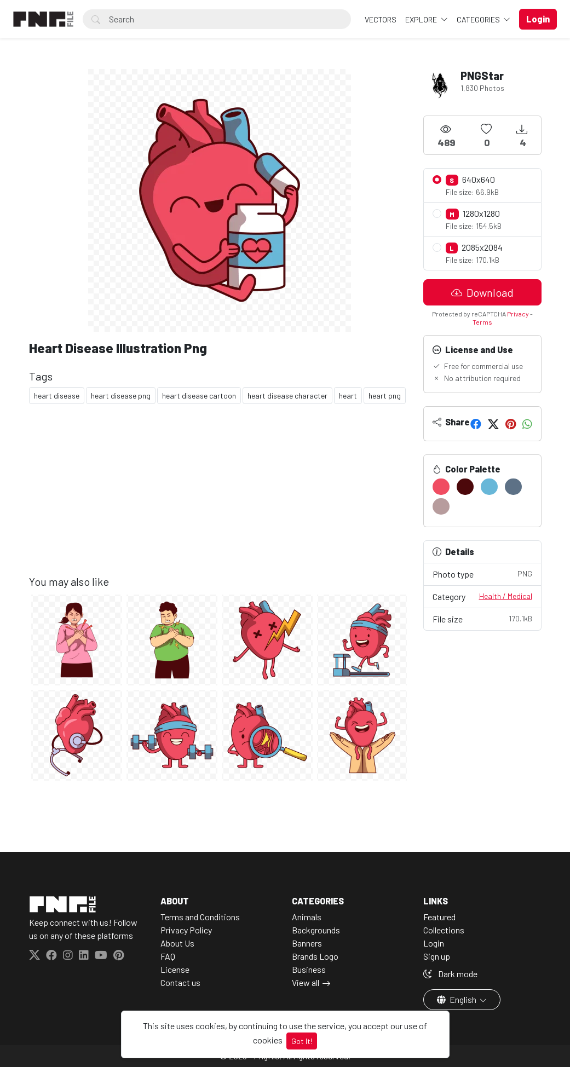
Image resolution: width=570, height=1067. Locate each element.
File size (482, 618)
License (174, 969)
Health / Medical (505, 596)
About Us (177, 943)
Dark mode (450, 973)
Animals (306, 917)
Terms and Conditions (200, 917)
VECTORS (380, 19)
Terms (482, 322)
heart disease (56, 395)
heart (348, 395)
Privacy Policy (186, 930)
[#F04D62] (441, 486)
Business (309, 969)
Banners (307, 943)
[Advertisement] (219, 498)
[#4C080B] (465, 486)
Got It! (301, 1041)
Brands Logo (315, 956)
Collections (443, 930)
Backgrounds (316, 930)
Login (433, 943)
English (457, 999)
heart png (385, 395)
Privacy (518, 314)
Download (482, 292)
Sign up (436, 956)
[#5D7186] (513, 486)
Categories (479, 19)
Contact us (180, 982)
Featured (439, 917)
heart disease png (121, 395)
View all (305, 982)
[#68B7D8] (489, 486)
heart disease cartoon (199, 395)
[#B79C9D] (441, 506)
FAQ (167, 956)
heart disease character (287, 395)
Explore (422, 19)
